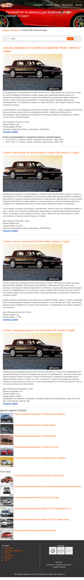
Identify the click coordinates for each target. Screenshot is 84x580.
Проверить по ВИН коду (13, 550)
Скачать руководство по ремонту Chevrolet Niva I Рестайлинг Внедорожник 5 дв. (47, 486)
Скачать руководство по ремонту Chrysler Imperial (35, 436)
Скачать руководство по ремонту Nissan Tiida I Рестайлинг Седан (41, 519)
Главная (49, 5)
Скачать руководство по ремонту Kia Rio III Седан (35, 530)
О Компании (9, 555)
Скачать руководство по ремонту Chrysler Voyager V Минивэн (40, 458)
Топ (5, 560)
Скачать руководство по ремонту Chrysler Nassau (35, 425)
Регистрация (67, 5)
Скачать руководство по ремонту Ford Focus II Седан (36, 497)
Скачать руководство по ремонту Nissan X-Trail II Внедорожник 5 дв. (42, 508)
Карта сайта (8, 548)
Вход (57, 5)
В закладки (38, 5)
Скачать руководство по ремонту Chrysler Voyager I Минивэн (39, 414)
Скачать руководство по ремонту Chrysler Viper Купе (36, 447)
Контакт (78, 5)
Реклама (7, 558)
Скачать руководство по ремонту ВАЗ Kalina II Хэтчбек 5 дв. (39, 475)
